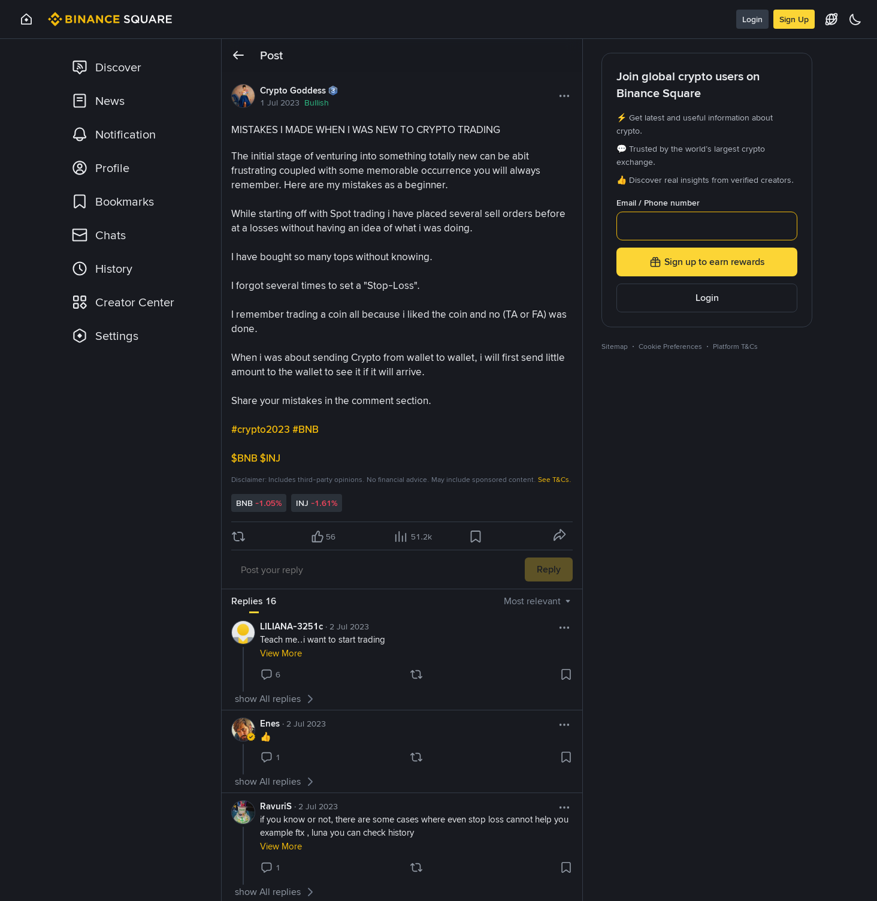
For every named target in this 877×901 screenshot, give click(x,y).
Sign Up (794, 19)
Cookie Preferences (670, 346)
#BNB (306, 429)
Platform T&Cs (735, 346)
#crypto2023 (261, 429)
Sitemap (614, 346)
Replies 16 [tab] (253, 601)
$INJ (271, 458)
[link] (136, 67)
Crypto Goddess (293, 91)
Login (752, 19)
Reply (549, 569)
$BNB (245, 458)
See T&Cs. (554, 479)
